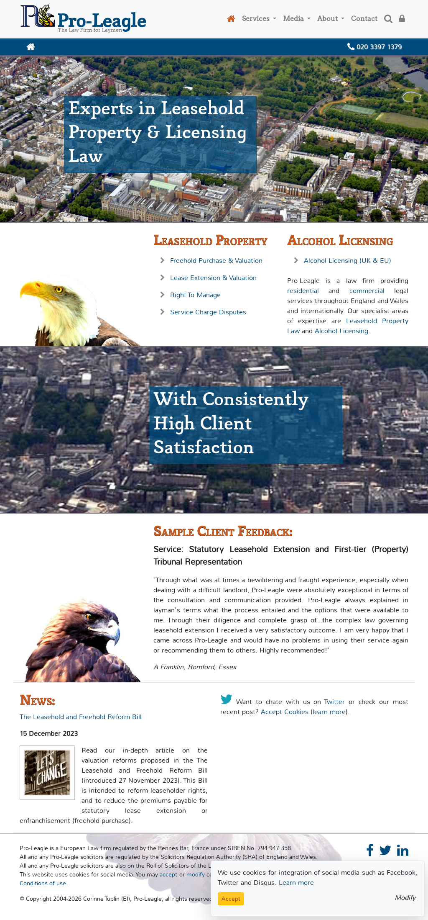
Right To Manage (195, 294)
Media (294, 19)
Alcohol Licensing (340, 240)
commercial (367, 290)
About (328, 19)
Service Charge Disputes (208, 312)
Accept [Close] (231, 899)
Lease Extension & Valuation (213, 277)
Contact (364, 19)
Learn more (296, 882)
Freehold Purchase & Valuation (216, 260)
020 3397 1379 (374, 46)
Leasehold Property (210, 240)
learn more (329, 711)
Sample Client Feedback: (222, 531)
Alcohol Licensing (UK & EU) (347, 260)
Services (256, 19)
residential (303, 290)
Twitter (334, 701)
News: (37, 700)
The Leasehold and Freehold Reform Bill (81, 716)
